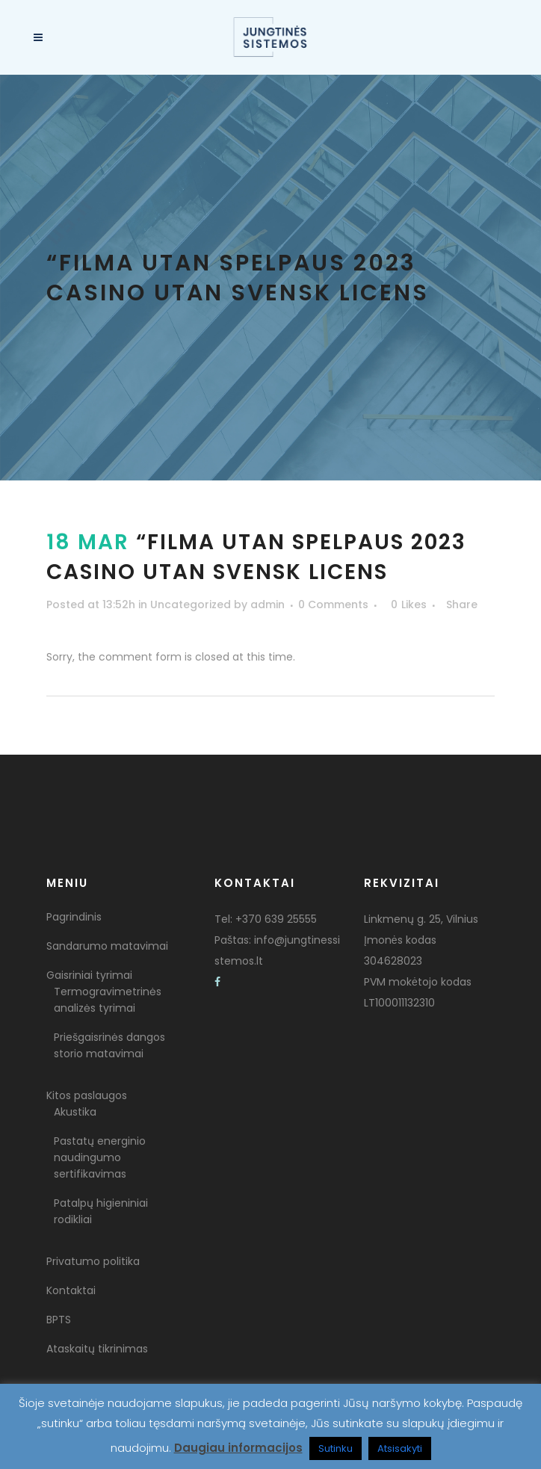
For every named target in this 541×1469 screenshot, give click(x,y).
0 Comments (333, 604)
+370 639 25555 (276, 919)
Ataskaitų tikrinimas (97, 1348)
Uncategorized (190, 604)
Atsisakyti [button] (399, 1448)
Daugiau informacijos (238, 1448)
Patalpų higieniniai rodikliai (101, 1211)
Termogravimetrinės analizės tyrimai (107, 999)
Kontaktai (71, 1290)
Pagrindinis (74, 916)
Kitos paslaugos (86, 1095)
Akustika (75, 1111)
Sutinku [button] (335, 1448)
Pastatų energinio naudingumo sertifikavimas (100, 1157)
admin (267, 604)
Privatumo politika (93, 1261)
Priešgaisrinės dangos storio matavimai (109, 1045)
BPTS (58, 1319)
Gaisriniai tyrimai (89, 975)
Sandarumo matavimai (107, 945)
